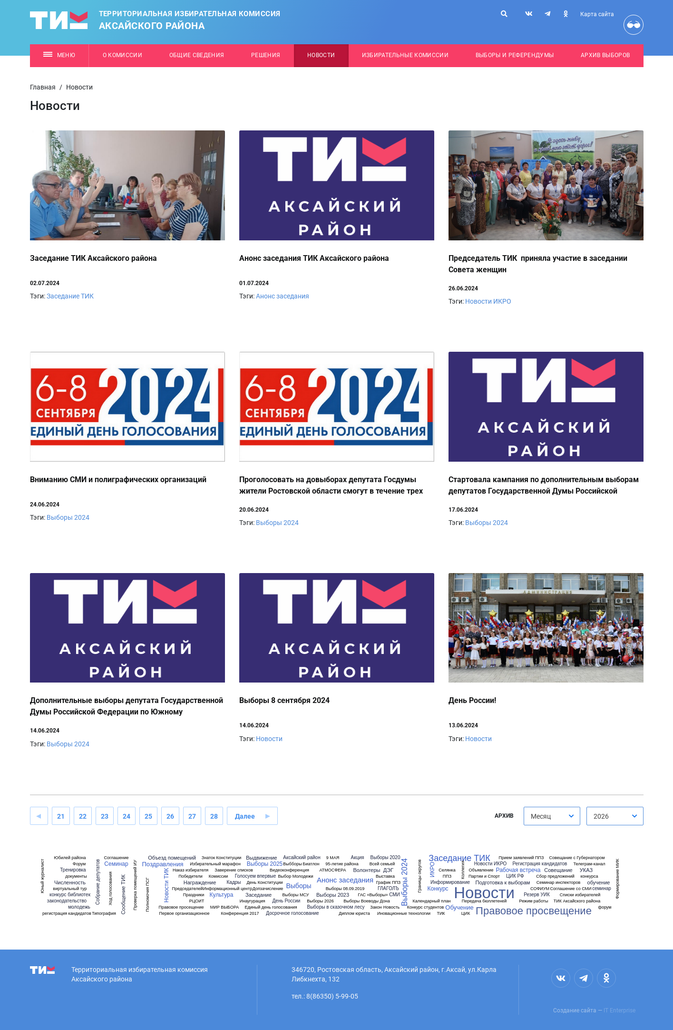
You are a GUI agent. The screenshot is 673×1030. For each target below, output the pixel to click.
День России (287, 901)
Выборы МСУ (295, 895)
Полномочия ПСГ (148, 894)
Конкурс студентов (425, 907)
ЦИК (465, 913)
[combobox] (552, 816)
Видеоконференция (289, 870)
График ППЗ (388, 883)
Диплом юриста (354, 913)
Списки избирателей (580, 895)
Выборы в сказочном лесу (336, 907)
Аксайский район (301, 857)
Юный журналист (42, 876)
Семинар (116, 864)
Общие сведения (196, 55)
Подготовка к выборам (503, 882)
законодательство (67, 901)
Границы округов (420, 875)
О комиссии (122, 55)
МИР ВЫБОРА (224, 907)
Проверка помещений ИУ (135, 885)
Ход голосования (110, 888)
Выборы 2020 (385, 857)
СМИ (394, 894)
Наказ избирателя (190, 870)
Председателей (187, 889)
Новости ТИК (166, 885)
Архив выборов (605, 55)
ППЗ (447, 876)
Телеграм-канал (589, 864)
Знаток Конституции (221, 858)
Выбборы (292, 864)
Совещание (558, 870)
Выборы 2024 (68, 517)
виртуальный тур (70, 889)
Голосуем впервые (255, 876)
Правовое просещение (181, 907)
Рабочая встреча (518, 870)
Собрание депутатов (98, 882)
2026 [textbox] (601, 816)
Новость (391, 907)
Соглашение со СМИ (570, 889)
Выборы (298, 885)
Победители (190, 876)
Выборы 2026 (320, 901)
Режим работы (533, 901)
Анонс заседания (282, 296)
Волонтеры (366, 870)
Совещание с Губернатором (577, 858)
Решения (265, 55)
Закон (375, 907)
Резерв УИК (537, 894)
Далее (245, 816)
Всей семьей (382, 864)
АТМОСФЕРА (332, 870)
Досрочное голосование (292, 913)
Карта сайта (597, 14)
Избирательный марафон (215, 864)
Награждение (200, 882)
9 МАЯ (333, 858)
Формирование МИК (617, 879)
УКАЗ (586, 870)
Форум (79, 864)
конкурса (589, 876)
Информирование (450, 882)
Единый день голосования (270, 907)
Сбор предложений (555, 876)
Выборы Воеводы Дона (366, 901)
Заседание (258, 895)
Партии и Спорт (484, 876)
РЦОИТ (196, 901)
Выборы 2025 (265, 864)
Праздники (194, 895)
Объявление (480, 870)
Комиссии (218, 876)
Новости (321, 55)
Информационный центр (227, 889)
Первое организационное (184, 913)
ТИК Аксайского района (577, 901)
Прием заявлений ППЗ (521, 858)
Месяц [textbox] (541, 816)
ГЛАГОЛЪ (388, 888)
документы (76, 876)
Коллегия (463, 870)
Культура (222, 895)
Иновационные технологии (403, 913)
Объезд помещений (172, 858)
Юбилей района (70, 858)
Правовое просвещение (534, 911)
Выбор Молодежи (295, 876)
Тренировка (73, 870)
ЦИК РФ (515, 876)
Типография (104, 913)
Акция (357, 857)
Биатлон (311, 864)
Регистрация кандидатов (540, 864)
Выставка (385, 876)
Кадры (234, 882)
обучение (598, 882)
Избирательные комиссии (405, 55)
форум (605, 907)
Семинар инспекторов (558, 883)
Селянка (447, 870)
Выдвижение (261, 858)
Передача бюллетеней (484, 901)
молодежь (79, 907)
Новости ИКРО (488, 301)
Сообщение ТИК (123, 894)
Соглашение (116, 858)
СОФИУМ (539, 889)
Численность (70, 882)
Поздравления (162, 864)
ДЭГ (388, 870)
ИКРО (432, 870)
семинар (601, 888)
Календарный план (432, 901)
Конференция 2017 (240, 913)
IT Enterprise (619, 1010)
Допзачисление (268, 889)
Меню (59, 55)
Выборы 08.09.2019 (345, 889)
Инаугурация (252, 901)
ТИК (441, 913)
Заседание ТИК (70, 296)
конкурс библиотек (69, 894)
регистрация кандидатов (66, 913)
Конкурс (437, 888)
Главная (43, 87)
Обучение (459, 907)
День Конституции (264, 883)
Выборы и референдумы (515, 55)
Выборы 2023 (332, 895)
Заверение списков (234, 870)
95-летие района (342, 864)
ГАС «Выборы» (373, 895)
